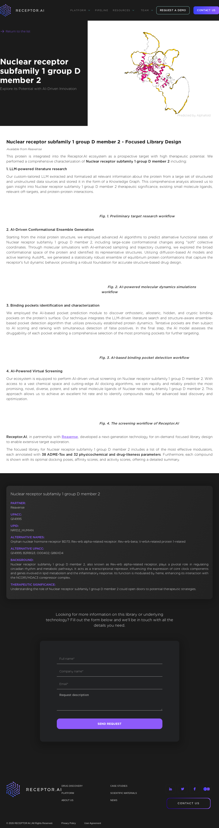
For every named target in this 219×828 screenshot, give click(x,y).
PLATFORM (67, 793)
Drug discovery (72, 786)
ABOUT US (67, 800)
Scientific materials (123, 793)
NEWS (113, 800)
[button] (80, 10)
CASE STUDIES (118, 786)
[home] (27, 10)
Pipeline (101, 10)
